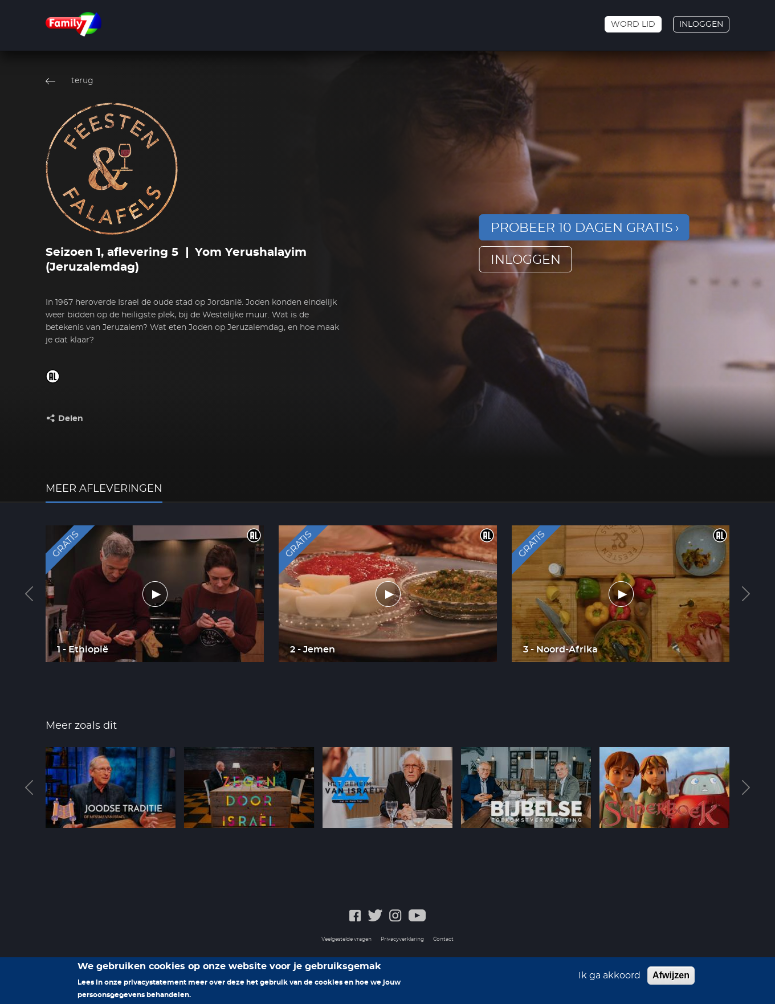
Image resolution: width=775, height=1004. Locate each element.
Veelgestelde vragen (346, 939)
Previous (29, 593)
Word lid (633, 24)
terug (82, 81)
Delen (70, 419)
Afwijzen (671, 978)
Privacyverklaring (402, 939)
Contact (443, 939)
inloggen (526, 260)
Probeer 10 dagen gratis (582, 228)
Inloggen (701, 24)
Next (745, 593)
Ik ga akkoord (609, 978)
